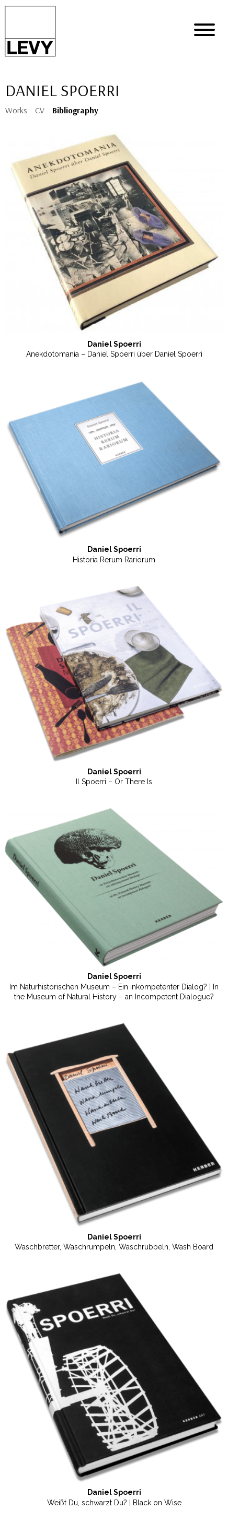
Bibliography (75, 110)
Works (16, 110)
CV (39, 110)
